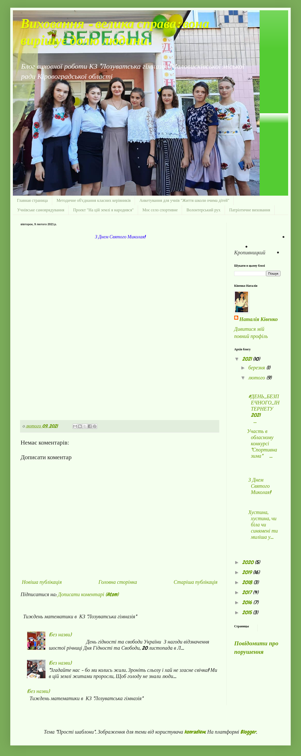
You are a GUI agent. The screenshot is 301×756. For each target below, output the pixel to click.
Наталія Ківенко (258, 319)
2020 (248, 562)
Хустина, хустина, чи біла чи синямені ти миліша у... (262, 524)
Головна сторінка (117, 582)
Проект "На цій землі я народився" (103, 210)
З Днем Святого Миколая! (259, 486)
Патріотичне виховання (249, 210)
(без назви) (60, 634)
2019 (247, 572)
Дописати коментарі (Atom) (88, 594)
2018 (247, 582)
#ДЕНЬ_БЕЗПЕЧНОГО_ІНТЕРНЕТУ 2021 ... (263, 408)
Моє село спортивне (160, 210)
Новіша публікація (42, 582)
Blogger (248, 731)
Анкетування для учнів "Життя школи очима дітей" (184, 200)
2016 (247, 602)
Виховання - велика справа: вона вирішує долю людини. (115, 32)
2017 (247, 592)
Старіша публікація (195, 582)
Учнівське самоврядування (40, 210)
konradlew (194, 731)
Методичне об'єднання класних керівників (94, 200)
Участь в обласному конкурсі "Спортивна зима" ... (262, 443)
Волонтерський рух (203, 210)
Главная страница (32, 200)
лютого (257, 377)
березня (257, 367)
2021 (247, 358)
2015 (247, 612)
